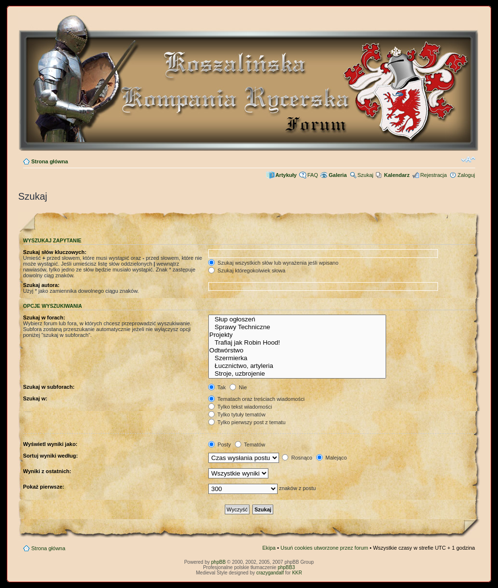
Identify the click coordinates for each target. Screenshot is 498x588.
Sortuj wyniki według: (50, 456)
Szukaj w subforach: (49, 387)
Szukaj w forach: (44, 317)
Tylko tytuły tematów (236, 414)
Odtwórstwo (297, 350)
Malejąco (331, 458)
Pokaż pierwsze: (43, 487)
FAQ (312, 175)
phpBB (218, 562)
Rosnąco (297, 458)
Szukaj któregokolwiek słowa (246, 270)
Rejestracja (433, 175)
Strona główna (49, 161)
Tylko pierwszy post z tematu (246, 422)
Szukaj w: (35, 398)
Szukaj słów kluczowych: (55, 252)
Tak (217, 387)
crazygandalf (270, 572)
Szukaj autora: (41, 285)
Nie (238, 387)
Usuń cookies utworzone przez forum (324, 548)
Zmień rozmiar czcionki (468, 159)
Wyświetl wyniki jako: (50, 444)
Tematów (250, 444)
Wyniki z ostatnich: (47, 471)
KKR (297, 572)
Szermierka (297, 358)
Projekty (297, 335)
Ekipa (269, 548)
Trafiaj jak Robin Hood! (297, 343)
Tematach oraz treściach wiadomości (256, 399)
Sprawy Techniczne (297, 327)
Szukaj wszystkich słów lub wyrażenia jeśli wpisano (273, 263)
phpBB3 (286, 567)
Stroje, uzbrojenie (297, 374)
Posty (219, 444)
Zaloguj (466, 175)
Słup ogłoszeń (297, 319)
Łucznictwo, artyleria (297, 366)
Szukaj (366, 175)
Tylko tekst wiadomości (240, 407)
